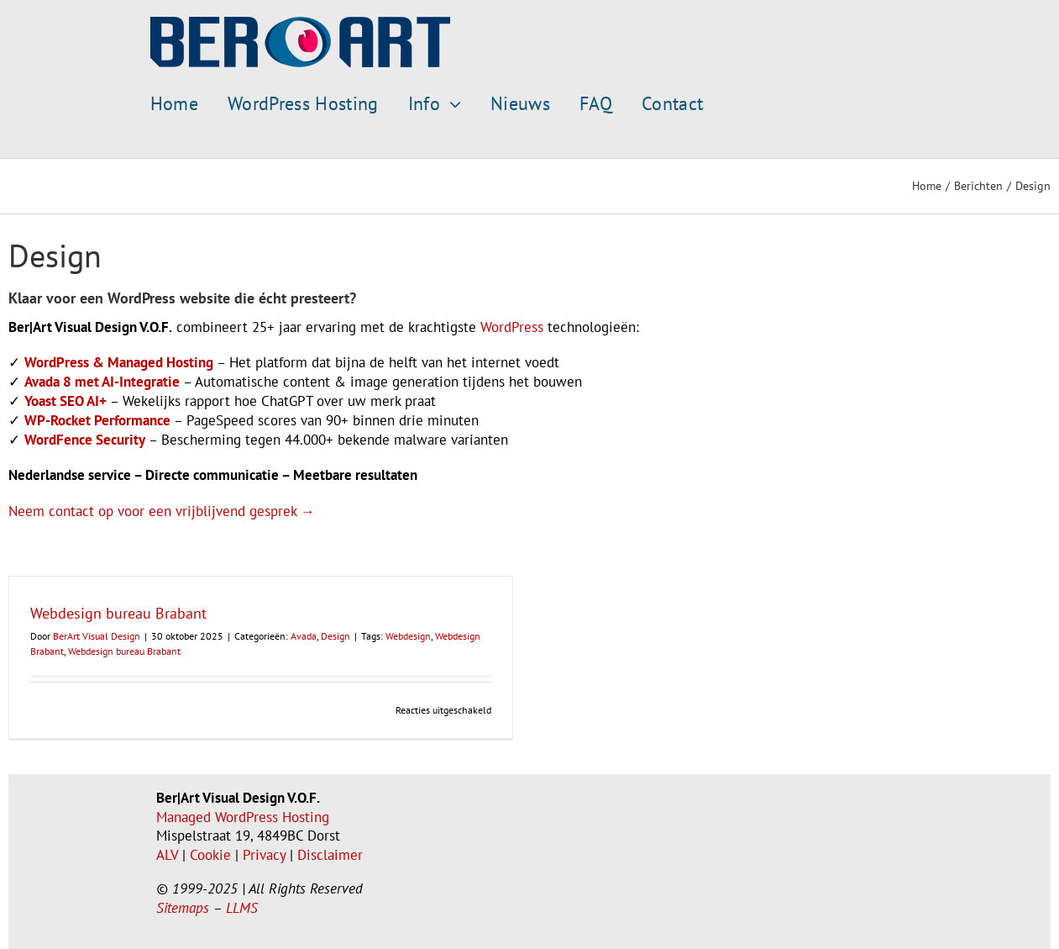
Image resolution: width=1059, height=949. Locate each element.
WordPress (511, 327)
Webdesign (408, 636)
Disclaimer (330, 855)
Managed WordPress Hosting (242, 817)
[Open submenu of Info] (450, 104)
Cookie (210, 855)
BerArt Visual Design (96, 636)
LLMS (242, 908)
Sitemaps (182, 908)
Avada (304, 636)
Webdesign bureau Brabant (118, 613)
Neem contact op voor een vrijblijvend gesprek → (161, 511)
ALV (167, 855)
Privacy (264, 855)
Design (335, 636)
